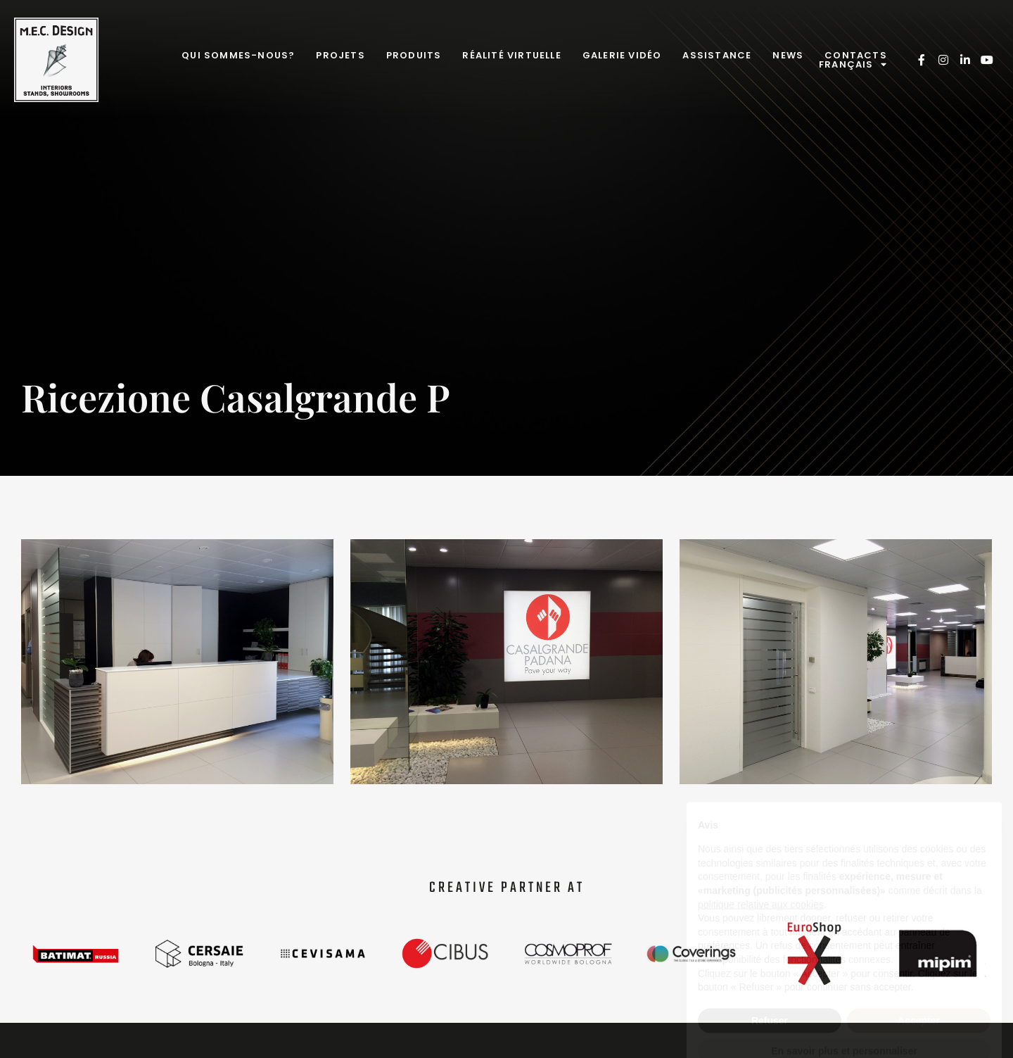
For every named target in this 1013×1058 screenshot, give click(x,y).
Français (853, 64)
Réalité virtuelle (511, 55)
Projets (340, 55)
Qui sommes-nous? (238, 55)
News (787, 55)
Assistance (716, 55)
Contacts (855, 55)
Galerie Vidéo (622, 55)
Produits (414, 55)
